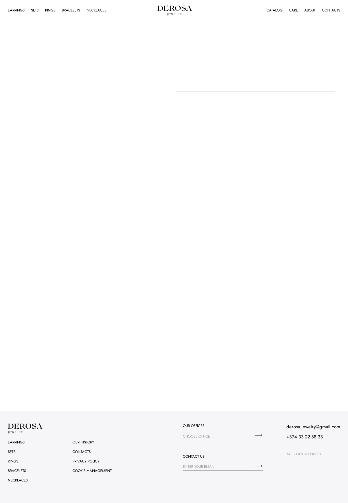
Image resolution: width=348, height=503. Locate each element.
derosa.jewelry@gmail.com (313, 426)
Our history (83, 442)
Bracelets (71, 10)
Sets (35, 10)
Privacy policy (86, 461)
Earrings (16, 10)
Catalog (274, 10)
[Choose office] (259, 435)
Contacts (331, 10)
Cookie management (92, 470)
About (310, 10)
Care (293, 10)
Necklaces (96, 10)
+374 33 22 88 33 (304, 436)
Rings (50, 10)
